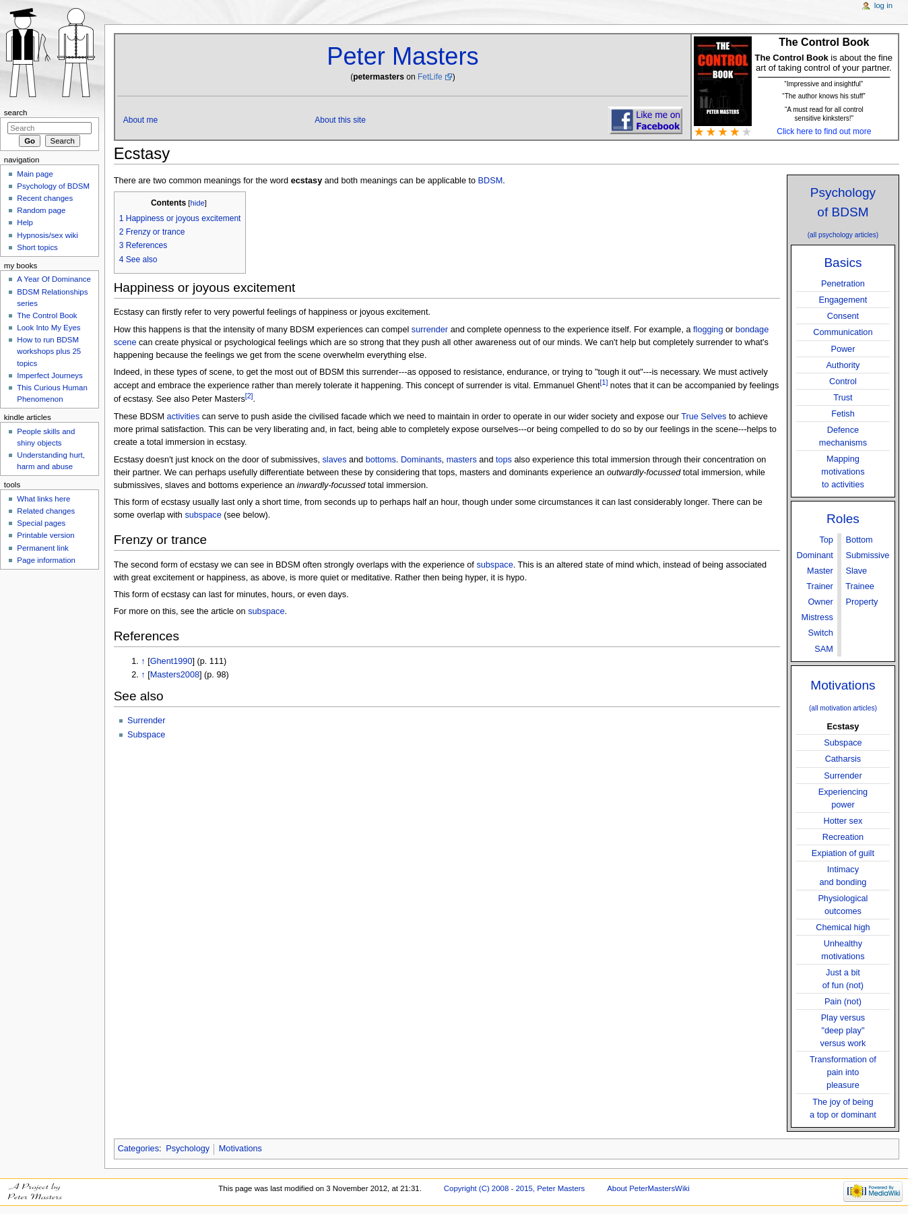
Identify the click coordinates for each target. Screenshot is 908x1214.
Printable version (45, 535)
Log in (883, 5)
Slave (856, 571)
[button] (823, 95)
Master (820, 571)
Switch (820, 633)
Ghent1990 (171, 661)
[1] (604, 382)
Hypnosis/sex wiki (47, 235)
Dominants (421, 459)
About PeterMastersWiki (648, 1188)
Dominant (815, 555)
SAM (823, 649)
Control (843, 381)
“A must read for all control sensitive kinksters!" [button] (824, 114)
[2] (249, 396)
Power (843, 349)
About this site (340, 120)
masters (462, 459)
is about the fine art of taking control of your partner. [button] (824, 62)
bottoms (381, 459)
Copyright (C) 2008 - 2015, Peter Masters (514, 1188)
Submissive (867, 555)
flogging (708, 329)
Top (826, 540)
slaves (335, 459)
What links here (43, 499)
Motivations (842, 685)
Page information (46, 560)
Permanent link (42, 548)
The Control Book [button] (824, 42)
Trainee (859, 586)
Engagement (842, 300)
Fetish (843, 414)
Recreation (843, 837)
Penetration (843, 284)
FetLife (430, 77)
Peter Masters (402, 56)
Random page (41, 210)
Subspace (843, 743)
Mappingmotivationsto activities (842, 471)
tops (504, 459)
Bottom (858, 540)
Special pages (41, 523)
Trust (842, 397)
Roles (843, 519)
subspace (203, 515)
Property (861, 602)
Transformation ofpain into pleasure (843, 1072)
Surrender (843, 776)
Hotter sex (843, 821)
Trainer (819, 586)
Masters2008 (174, 674)
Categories (138, 1148)
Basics (843, 262)
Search (16, 113)
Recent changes (45, 198)
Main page (35, 174)
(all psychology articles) (843, 235)
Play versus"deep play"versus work (843, 1030)
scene (125, 342)
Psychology (187, 1148)
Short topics (37, 247)
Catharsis (843, 759)
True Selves (703, 416)
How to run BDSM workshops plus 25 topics (49, 351)
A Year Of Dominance (54, 279)
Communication (842, 332)
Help (25, 222)
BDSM (490, 180)
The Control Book (47, 315)
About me (140, 120)
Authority (843, 365)
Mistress (817, 617)
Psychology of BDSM (53, 186)
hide (197, 203)
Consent (843, 316)
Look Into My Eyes (48, 328)
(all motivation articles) (843, 708)
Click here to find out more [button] (824, 131)
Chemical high (843, 927)
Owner (820, 602)
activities (183, 416)
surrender (430, 329)
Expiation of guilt (843, 853)
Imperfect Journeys (49, 375)
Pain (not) (843, 1001)
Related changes (46, 511)
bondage (752, 329)
